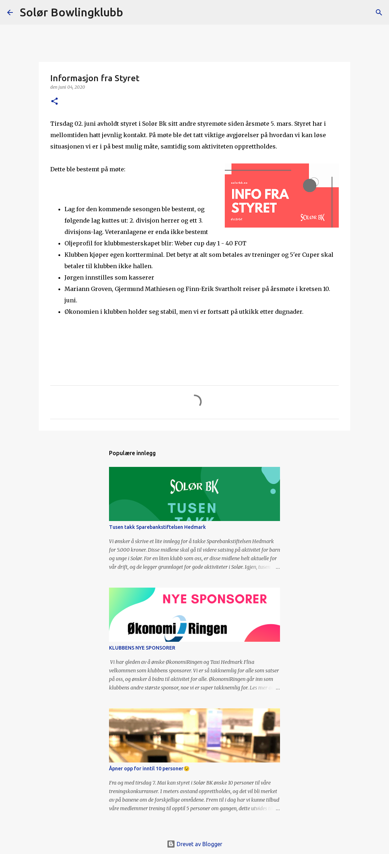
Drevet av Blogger (194, 844)
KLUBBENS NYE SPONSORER (142, 648)
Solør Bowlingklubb (71, 12)
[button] (54, 101)
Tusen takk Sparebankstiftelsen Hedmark (157, 527)
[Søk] (133, 12)
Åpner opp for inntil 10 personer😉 (149, 768)
